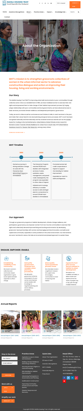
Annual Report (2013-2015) (51, 335)
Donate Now (74, 4)
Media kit (7, 401)
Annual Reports (6, 338)
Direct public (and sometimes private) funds (51, 264)
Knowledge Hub (60, 12)
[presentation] (14, 369)
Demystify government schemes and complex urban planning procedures (30, 267)
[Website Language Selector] (61, 3)
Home (5, 12)
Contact (7, 17)
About (29, 12)
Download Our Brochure (16, 132)
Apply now (6, 389)
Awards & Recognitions (16, 12)
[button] (10, 157)
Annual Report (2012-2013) (72, 335)
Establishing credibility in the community (10, 264)
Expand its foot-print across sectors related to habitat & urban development (72, 266)
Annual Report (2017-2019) (10, 335)
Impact (50, 12)
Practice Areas (39, 12)
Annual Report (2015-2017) (30, 335)
